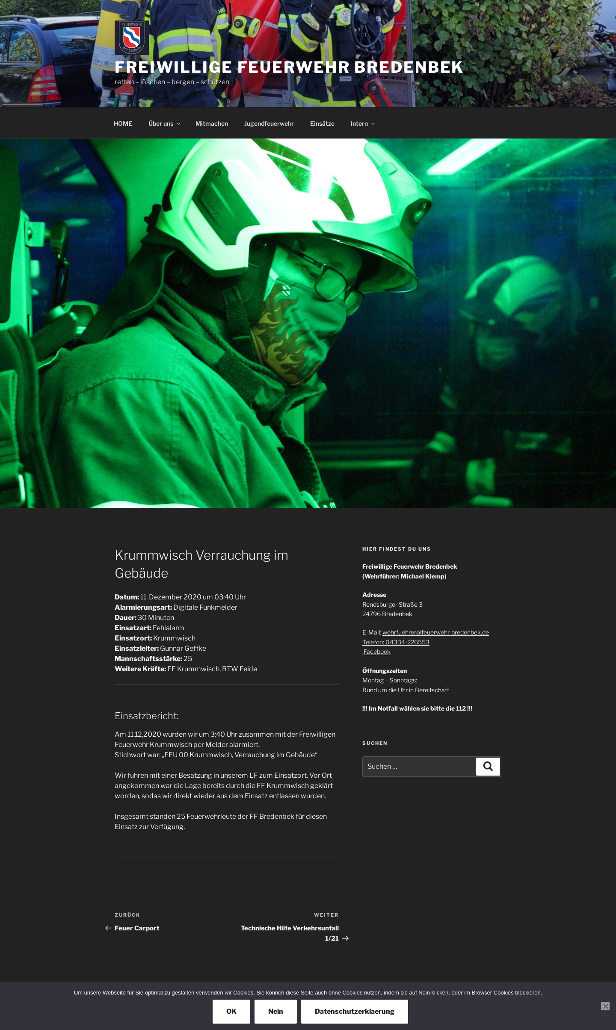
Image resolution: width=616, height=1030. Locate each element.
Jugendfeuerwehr (269, 123)
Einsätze (322, 123)
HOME (123, 123)
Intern (363, 123)
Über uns (164, 123)
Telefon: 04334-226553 (395, 642)
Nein (275, 1011)
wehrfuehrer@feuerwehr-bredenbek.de (435, 632)
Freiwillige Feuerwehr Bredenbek (289, 67)
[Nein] (605, 1006)
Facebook (376, 651)
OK (231, 1011)
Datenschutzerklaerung (354, 1011)
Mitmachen (211, 123)
